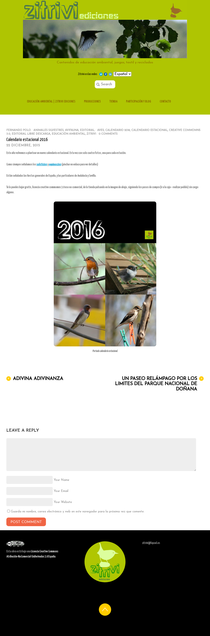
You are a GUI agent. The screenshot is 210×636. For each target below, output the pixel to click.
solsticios (42, 164)
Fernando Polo (18, 130)
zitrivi (91, 134)
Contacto (165, 101)
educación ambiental (68, 134)
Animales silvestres (48, 130)
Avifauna (72, 130)
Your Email (61, 491)
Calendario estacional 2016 (27, 140)
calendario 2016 (117, 130)
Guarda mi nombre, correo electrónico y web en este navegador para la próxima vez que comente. (77, 511)
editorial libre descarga (31, 134)
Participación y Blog (138, 101)
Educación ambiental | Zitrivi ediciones (51, 101)
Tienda (114, 101)
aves (100, 130)
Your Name (61, 480)
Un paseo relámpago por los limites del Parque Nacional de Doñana (159, 384)
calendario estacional (149, 130)
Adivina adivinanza (34, 378)
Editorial (87, 130)
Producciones (92, 101)
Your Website (63, 502)
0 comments (108, 134)
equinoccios (55, 164)
